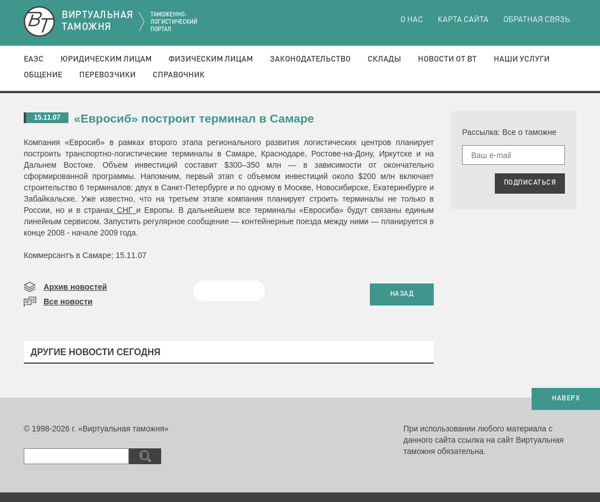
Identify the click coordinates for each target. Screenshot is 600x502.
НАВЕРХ (566, 398)
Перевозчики (107, 75)
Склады (384, 59)
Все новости (68, 301)
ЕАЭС (34, 59)
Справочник (179, 75)
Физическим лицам (211, 59)
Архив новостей (75, 286)
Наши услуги (522, 59)
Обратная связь (536, 20)
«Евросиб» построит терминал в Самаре (194, 118)
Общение (43, 75)
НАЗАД (402, 294)
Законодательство (310, 59)
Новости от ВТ (447, 59)
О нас (411, 20)
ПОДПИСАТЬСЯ (530, 183)
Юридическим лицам (106, 59)
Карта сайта (463, 20)
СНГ (124, 210)
